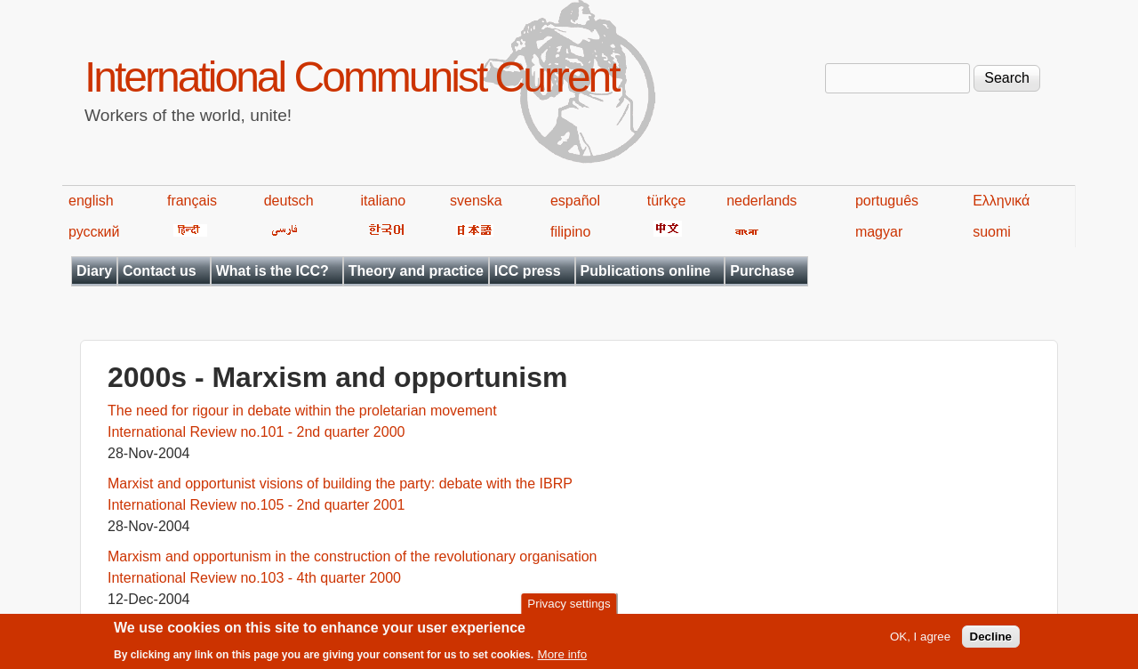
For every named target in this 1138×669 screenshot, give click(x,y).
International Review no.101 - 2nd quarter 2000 (256, 431)
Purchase (762, 270)
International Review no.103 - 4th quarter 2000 (254, 577)
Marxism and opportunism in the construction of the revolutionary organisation (352, 556)
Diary (94, 270)
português (886, 200)
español (575, 200)
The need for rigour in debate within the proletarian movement (302, 410)
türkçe (666, 200)
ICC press (527, 270)
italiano (383, 200)
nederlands (761, 200)
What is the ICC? (272, 270)
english (91, 200)
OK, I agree (920, 640)
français (192, 200)
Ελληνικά (1001, 200)
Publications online (646, 270)
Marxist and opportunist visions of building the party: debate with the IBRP (340, 483)
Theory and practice (416, 270)
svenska (476, 200)
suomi (992, 231)
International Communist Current (351, 77)
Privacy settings (568, 607)
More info (563, 657)
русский (93, 231)
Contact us (159, 270)
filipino (570, 231)
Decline (991, 640)
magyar (878, 231)
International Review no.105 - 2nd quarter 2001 (256, 504)
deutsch (289, 200)
